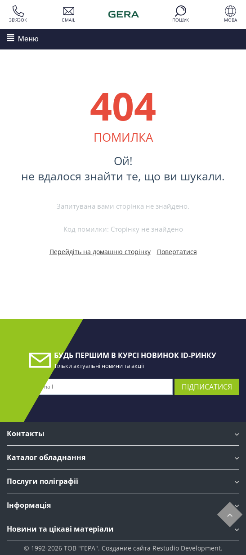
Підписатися (207, 387)
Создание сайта (126, 548)
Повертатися (177, 251)
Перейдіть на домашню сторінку (100, 251)
